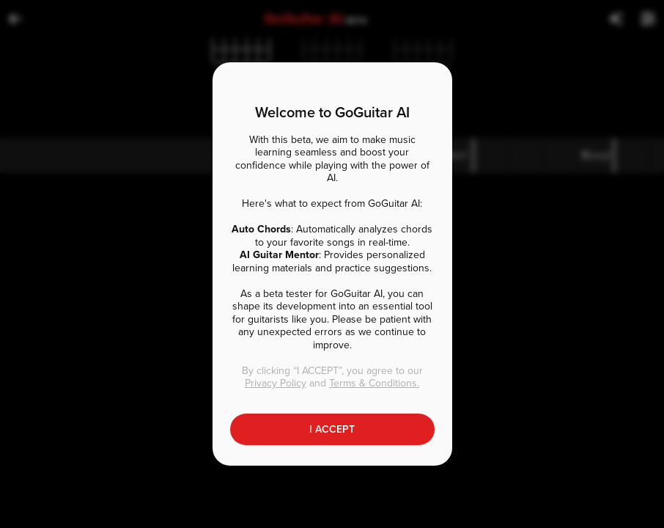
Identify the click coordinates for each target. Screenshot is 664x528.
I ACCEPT (332, 429)
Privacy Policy (275, 383)
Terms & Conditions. (374, 383)
